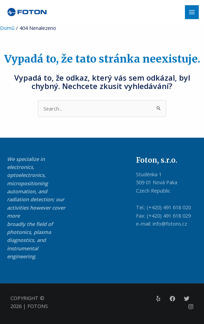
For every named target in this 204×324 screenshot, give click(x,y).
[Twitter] (186, 298)
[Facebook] (172, 298)
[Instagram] (191, 306)
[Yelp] (158, 298)
